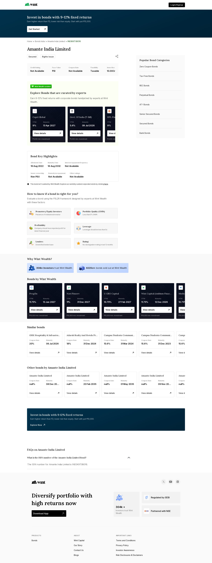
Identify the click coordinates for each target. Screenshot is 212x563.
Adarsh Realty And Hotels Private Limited (88, 335)
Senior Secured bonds (150, 114)
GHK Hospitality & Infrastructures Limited (51, 335)
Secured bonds (146, 123)
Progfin (33, 293)
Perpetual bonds (147, 95)
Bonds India (40, 41)
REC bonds (144, 85)
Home (29, 41)
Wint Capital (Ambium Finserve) (157, 293)
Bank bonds (145, 133)
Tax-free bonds (147, 76)
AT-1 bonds (145, 104)
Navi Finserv (73, 293)
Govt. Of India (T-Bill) (81, 117)
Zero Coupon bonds (149, 66)
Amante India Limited (56, 41)
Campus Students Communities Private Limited (128, 335)
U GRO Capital (111, 293)
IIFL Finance (113, 117)
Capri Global (39, 117)
